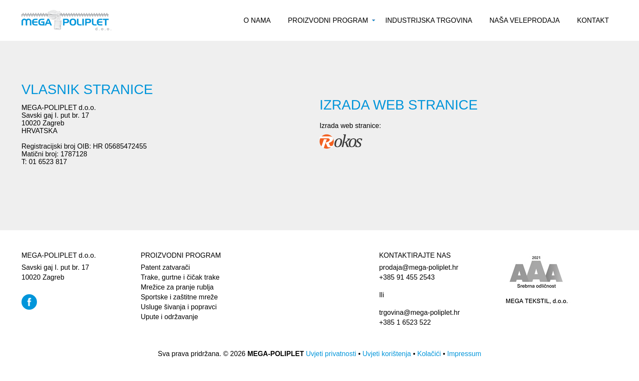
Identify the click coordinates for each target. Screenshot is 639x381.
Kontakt (593, 20)
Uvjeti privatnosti (331, 353)
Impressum (464, 353)
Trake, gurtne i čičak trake (180, 277)
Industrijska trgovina (428, 20)
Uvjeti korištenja (387, 353)
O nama (257, 20)
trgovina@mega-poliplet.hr (419, 312)
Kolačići (429, 353)
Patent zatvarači (165, 267)
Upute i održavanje (169, 316)
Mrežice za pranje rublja (177, 287)
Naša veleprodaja (524, 20)
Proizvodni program (328, 20)
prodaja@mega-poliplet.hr (418, 267)
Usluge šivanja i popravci (179, 307)
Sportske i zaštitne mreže (179, 297)
